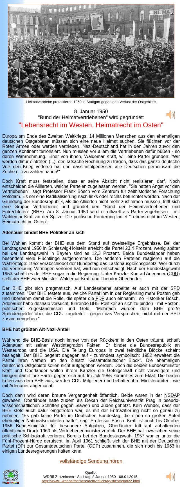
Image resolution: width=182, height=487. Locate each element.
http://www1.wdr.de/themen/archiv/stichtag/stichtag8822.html (91, 481)
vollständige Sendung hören (91, 461)
